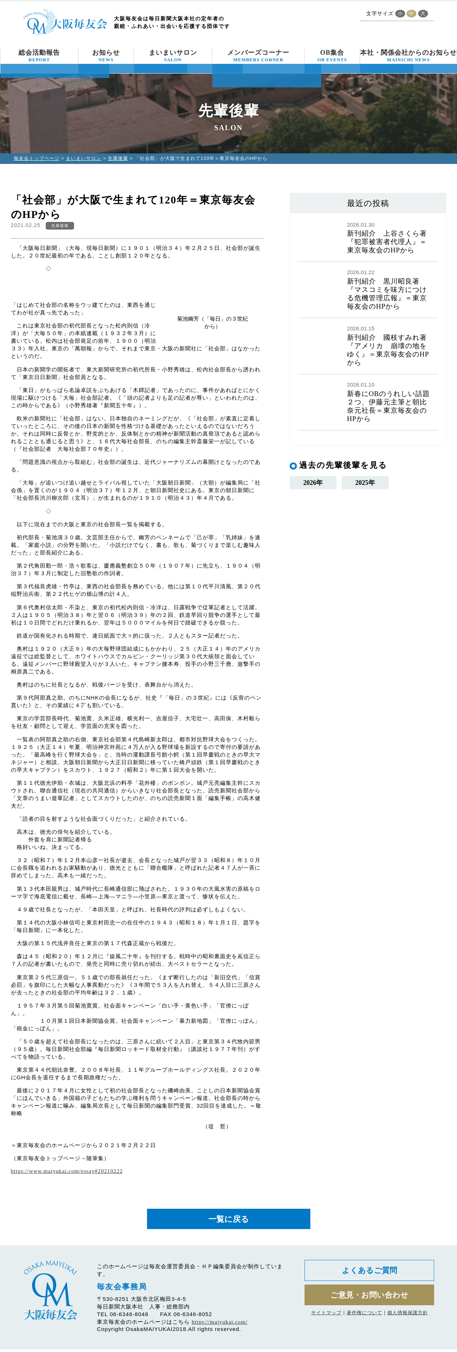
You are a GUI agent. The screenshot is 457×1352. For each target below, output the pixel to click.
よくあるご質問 (369, 1273)
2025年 (365, 483)
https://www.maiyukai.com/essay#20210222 (67, 1171)
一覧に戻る (228, 1220)
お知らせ (106, 55)
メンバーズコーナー (258, 55)
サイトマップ (326, 1319)
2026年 (313, 483)
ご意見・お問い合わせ (369, 1300)
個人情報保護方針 (407, 1319)
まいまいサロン (173, 55)
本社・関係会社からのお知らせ (408, 55)
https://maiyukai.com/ (220, 1324)
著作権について (364, 1319)
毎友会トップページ (37, 158)
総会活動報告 (39, 55)
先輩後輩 (118, 158)
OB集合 (332, 55)
